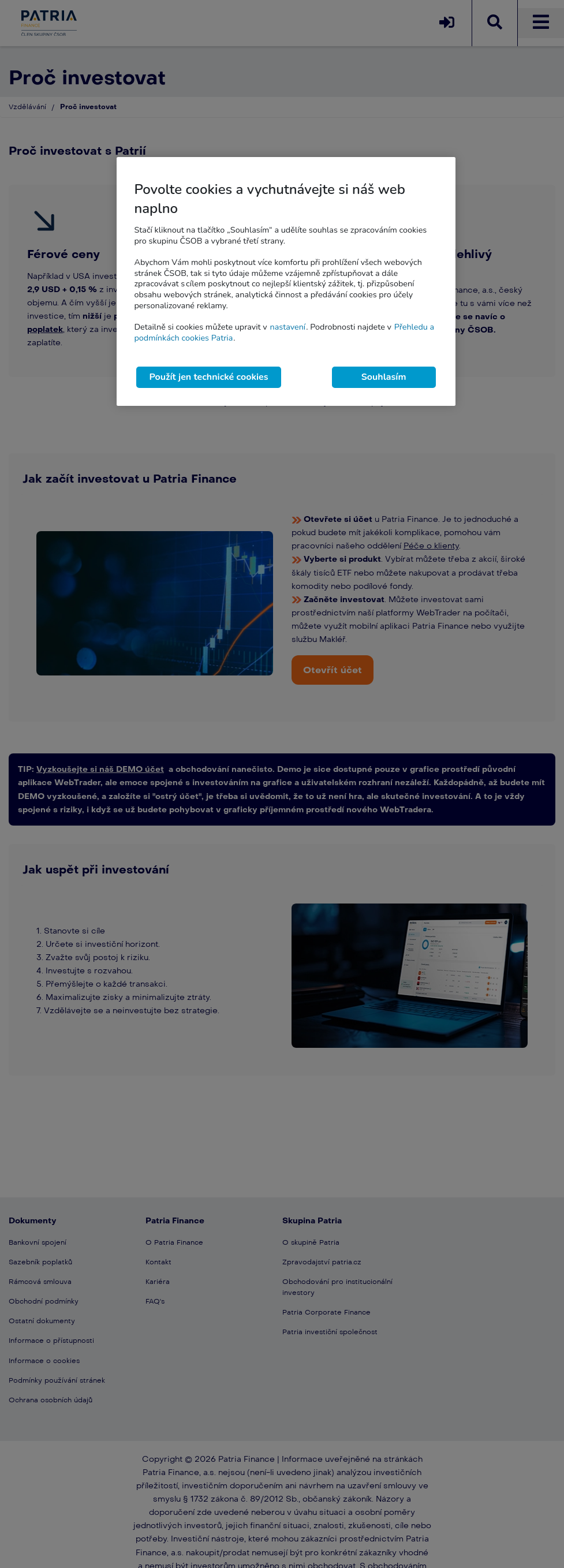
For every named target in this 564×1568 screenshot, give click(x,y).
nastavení (287, 327)
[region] (286, 281)
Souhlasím (383, 377)
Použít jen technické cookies (208, 377)
